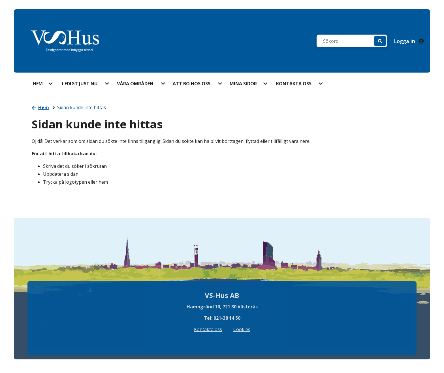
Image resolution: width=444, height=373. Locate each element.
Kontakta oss (293, 83)
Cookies (241, 329)
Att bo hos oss (191, 83)
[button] (51, 83)
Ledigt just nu (80, 83)
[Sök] (380, 41)
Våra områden (135, 83)
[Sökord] (348, 41)
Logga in (409, 41)
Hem (38, 83)
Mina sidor (243, 83)
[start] (65, 41)
